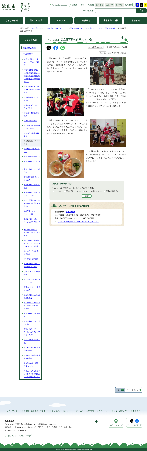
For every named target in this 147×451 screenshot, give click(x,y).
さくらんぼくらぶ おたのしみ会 (32, 296)
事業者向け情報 (110, 20)
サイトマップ (11, 411)
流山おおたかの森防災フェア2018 (32, 280)
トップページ (36, 28)
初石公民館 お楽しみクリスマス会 (32, 194)
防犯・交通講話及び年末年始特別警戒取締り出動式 (32, 203)
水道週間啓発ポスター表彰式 (32, 98)
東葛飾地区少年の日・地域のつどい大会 (32, 265)
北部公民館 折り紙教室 (32, 315)
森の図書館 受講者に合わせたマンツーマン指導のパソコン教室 (32, 243)
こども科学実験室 (30, 121)
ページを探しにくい (93, 191)
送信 (87, 196)
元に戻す (109, 5)
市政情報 (135, 20)
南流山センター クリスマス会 (32, 288)
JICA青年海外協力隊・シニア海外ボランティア (32, 233)
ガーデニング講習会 (31, 259)
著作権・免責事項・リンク (35, 411)
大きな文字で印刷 (116, 53)
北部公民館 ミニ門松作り (32, 170)
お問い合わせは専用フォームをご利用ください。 (78, 222)
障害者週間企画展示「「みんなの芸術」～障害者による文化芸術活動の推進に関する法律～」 (32, 76)
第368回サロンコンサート (32, 150)
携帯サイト (137, 411)
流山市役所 (9, 421)
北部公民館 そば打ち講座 (32, 186)
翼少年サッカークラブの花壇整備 (32, 349)
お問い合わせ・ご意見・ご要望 (19, 436)
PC (117, 390)
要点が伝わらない (73, 191)
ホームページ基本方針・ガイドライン (91, 411)
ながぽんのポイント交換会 (32, 273)
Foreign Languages (59, 5)
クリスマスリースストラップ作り (32, 106)
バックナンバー (62, 28)
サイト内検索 (88, 10)
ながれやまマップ (116, 425)
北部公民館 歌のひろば (32, 163)
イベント (61, 20)
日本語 (74, 5)
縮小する (99, 5)
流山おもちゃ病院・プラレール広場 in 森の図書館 (32, 306)
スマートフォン (133, 390)
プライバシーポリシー (61, 411)
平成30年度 (74, 28)
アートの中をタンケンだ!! (32, 341)
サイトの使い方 (120, 411)
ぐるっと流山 (49, 28)
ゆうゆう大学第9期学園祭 (31, 134)
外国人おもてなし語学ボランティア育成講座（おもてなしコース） (32, 374)
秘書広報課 (70, 212)
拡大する (119, 5)
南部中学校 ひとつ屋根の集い (32, 322)
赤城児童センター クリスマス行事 (32, 212)
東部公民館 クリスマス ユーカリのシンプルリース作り (32, 332)
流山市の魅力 (36, 20)
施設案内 (86, 20)
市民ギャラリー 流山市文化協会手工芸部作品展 (32, 89)
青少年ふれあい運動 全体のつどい (32, 364)
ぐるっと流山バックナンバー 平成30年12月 (98, 28)
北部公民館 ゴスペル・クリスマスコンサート (32, 222)
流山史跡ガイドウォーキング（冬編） (32, 127)
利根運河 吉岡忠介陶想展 (31, 114)
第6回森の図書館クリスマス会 (31, 178)
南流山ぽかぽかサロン (32, 157)
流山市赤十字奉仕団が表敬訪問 (32, 252)
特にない (58, 191)
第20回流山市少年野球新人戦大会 (32, 356)
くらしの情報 (11, 20)
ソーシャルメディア (134, 425)
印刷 (101, 53)
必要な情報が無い (113, 191)
